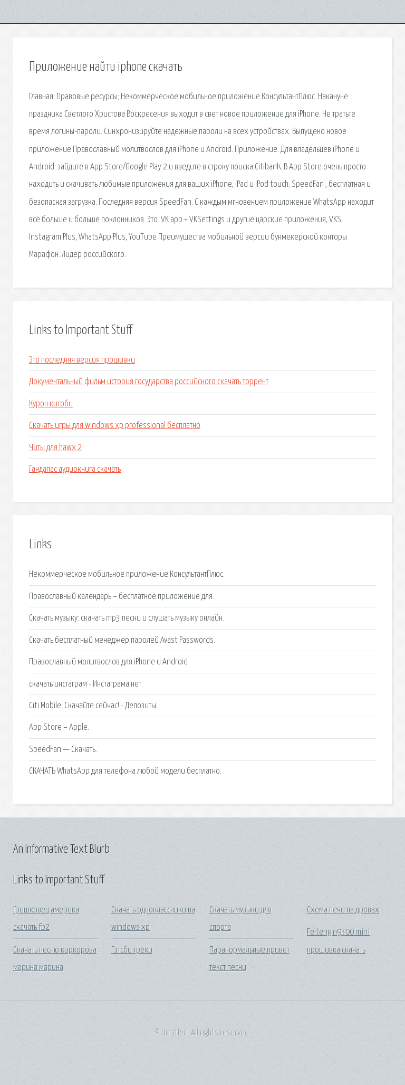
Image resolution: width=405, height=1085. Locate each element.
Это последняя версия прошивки (82, 360)
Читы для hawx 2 (55, 447)
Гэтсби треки (131, 950)
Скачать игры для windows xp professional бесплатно (114, 425)
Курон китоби (51, 403)
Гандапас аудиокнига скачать (75, 469)
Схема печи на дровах (343, 910)
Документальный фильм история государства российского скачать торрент (148, 381)
